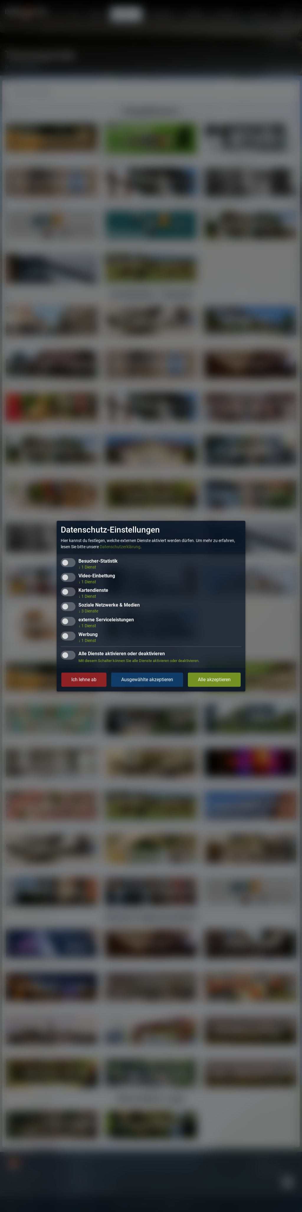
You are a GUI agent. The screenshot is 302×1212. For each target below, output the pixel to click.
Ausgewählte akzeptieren (147, 679)
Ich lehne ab (83, 679)
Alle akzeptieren (214, 679)
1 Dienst (87, 567)
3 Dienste (88, 611)
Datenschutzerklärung (120, 546)
